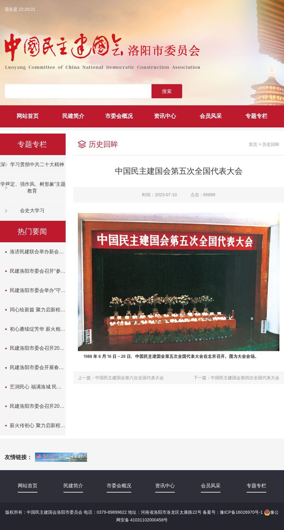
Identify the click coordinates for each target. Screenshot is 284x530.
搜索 (167, 91)
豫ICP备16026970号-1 (241, 512)
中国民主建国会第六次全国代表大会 (129, 377)
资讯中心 (165, 116)
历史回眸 (270, 144)
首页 (253, 144)
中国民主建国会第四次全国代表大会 (245, 377)
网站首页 (28, 116)
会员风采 (211, 116)
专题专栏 (256, 116)
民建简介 (73, 116)
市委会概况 (119, 116)
